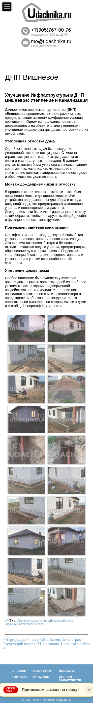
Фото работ (42, 671)
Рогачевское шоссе (30, 624)
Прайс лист (41, 677)
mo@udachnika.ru (51, 41)
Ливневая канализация (33, 620)
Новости (66, 671)
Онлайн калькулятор (70, 678)
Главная (19, 671)
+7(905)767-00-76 (51, 30)
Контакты (20, 677)
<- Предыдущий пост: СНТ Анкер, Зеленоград (41, 639)
